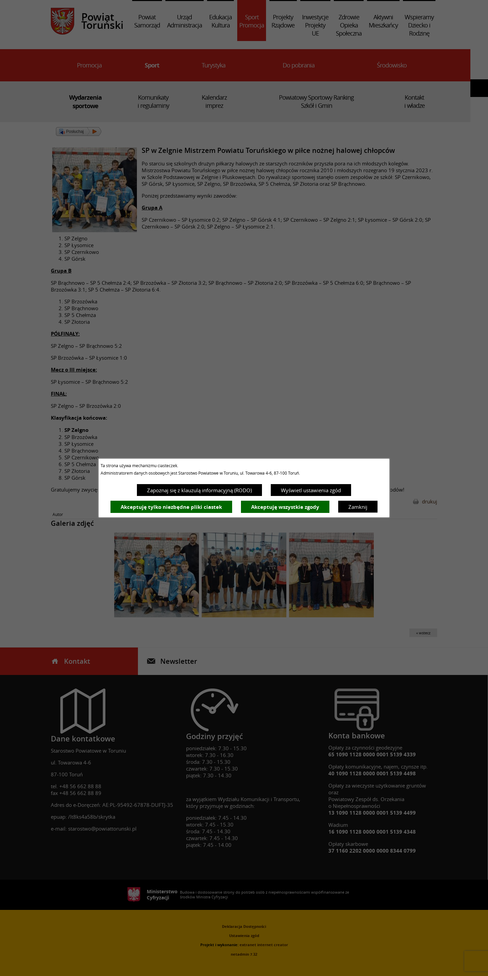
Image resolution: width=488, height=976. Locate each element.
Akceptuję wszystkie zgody (285, 507)
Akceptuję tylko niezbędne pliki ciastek (171, 507)
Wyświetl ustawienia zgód (311, 490)
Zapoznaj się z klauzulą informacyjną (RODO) (199, 490)
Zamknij (357, 506)
